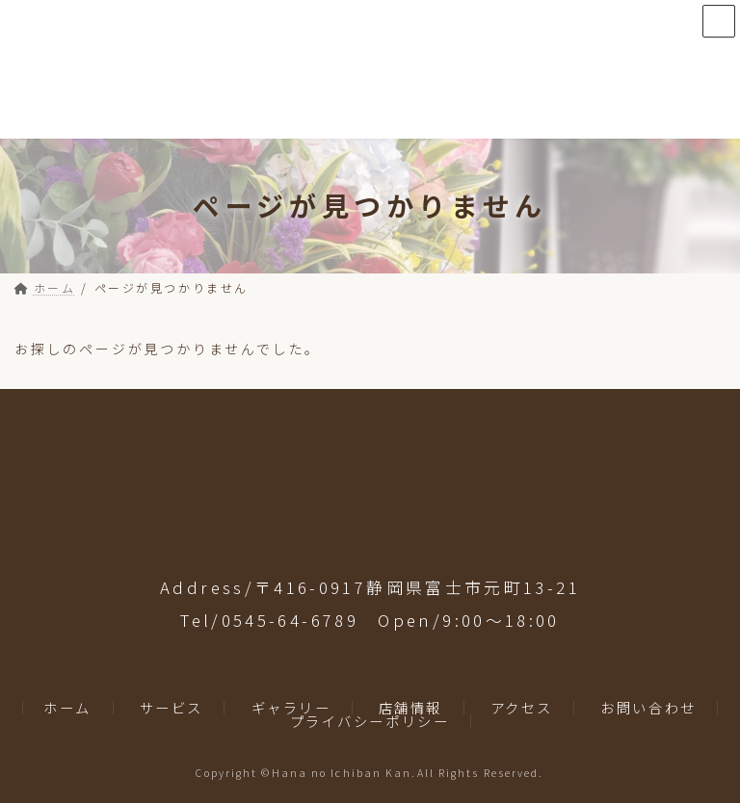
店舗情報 (410, 706)
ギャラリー (291, 706)
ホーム (67, 706)
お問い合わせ (648, 706)
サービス (171, 706)
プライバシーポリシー (369, 721)
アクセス (521, 706)
